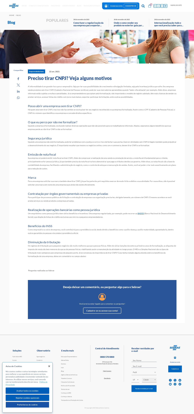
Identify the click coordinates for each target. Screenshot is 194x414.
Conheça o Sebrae (66, 396)
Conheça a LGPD (66, 393)
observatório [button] (68, 6)
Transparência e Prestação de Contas (72, 400)
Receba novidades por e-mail (144, 388)
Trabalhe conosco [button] (92, 6)
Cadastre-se (130, 6)
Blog (62, 371)
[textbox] (145, 372)
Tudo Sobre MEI (17, 356)
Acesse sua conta (116, 6)
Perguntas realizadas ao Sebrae (41, 270)
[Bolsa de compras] (149, 5)
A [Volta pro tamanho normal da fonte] (162, 6)
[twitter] (175, 380)
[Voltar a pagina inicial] (15, 6)
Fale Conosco (107, 371)
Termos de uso (65, 389)
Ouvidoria (107, 378)
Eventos (63, 364)
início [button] (24, 6)
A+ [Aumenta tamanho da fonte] (155, 6)
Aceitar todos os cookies (27, 390)
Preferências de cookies (27, 405)
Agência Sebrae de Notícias (69, 375)
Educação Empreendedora (69, 356)
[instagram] (175, 384)
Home (11, 15)
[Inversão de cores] (165, 6)
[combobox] (144, 372)
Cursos (14, 360)
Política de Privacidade (68, 385)
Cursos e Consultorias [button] (39, 6)
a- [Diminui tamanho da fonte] (158, 6)
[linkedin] (180, 380)
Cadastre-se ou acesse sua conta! (102, 310)
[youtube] (170, 384)
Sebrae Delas (65, 360)
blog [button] (79, 6)
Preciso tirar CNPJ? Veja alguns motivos (70, 78)
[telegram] (180, 384)
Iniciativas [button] (55, 6)
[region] (27, 387)
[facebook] (170, 380)
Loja (62, 367)
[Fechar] (49, 366)
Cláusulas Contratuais (67, 382)
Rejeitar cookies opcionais (27, 398)
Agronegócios (41, 356)
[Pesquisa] (143, 5)
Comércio (39, 360)
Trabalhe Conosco (66, 378)
